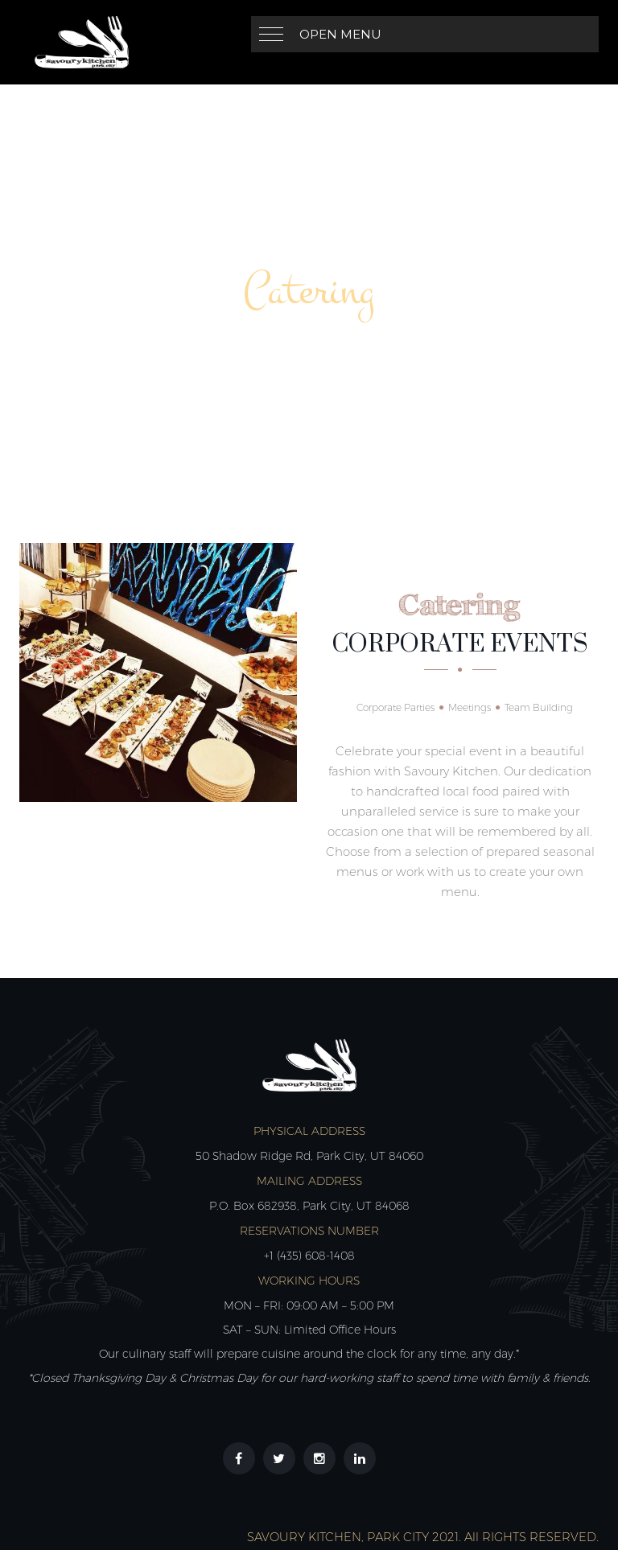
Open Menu (340, 34)
